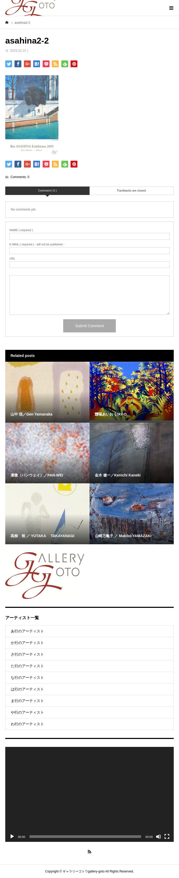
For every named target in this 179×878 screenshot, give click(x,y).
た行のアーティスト (27, 666)
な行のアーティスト (27, 677)
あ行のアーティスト (27, 631)
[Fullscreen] (167, 836)
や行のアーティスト (27, 712)
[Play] (12, 836)
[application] (89, 794)
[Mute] (158, 836)
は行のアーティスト (27, 689)
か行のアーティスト (27, 643)
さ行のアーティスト (27, 654)
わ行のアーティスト (27, 724)
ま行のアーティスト (27, 701)
